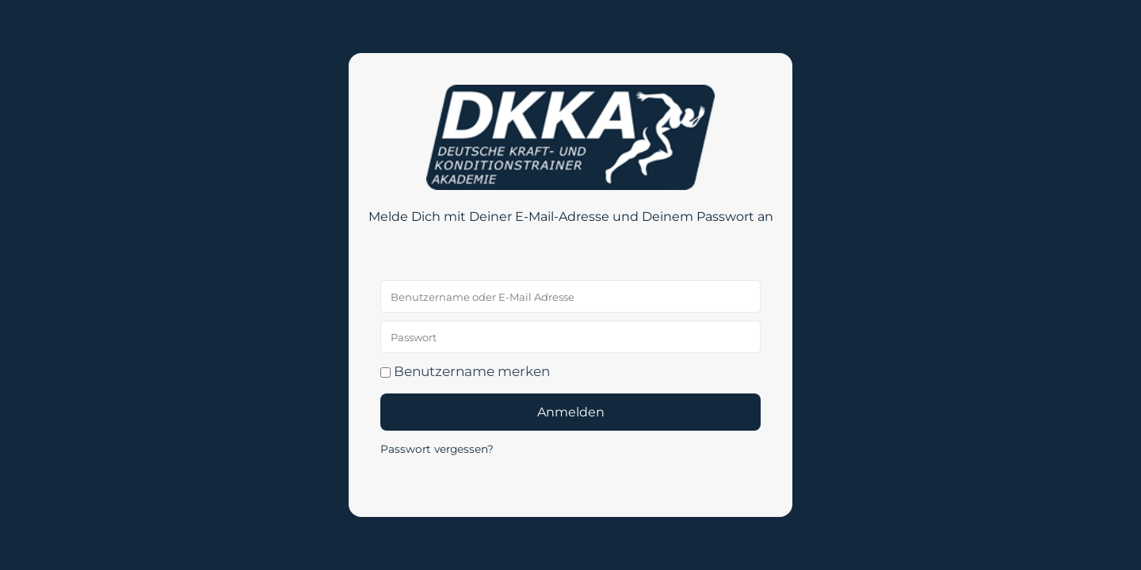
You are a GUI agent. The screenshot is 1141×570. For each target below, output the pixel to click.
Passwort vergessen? (437, 449)
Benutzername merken (465, 371)
